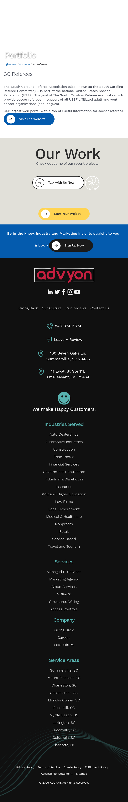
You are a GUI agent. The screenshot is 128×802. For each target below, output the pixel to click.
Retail (64, 531)
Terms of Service (49, 767)
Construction (64, 449)
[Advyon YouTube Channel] (77, 292)
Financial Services (64, 464)
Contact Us (99, 308)
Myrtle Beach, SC (64, 715)
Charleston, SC (64, 685)
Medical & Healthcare (64, 516)
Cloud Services (64, 586)
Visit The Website (32, 119)
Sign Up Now (74, 245)
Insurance (64, 486)
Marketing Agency (64, 579)
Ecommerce (64, 457)
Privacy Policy (25, 767)
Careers (64, 637)
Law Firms (64, 501)
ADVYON (55, 782)
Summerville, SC (64, 670)
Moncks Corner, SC (64, 700)
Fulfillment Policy (96, 767)
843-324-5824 (68, 326)
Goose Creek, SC (64, 692)
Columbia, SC (64, 737)
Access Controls (64, 609)
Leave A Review (68, 339)
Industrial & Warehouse (64, 479)
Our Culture (51, 308)
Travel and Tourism (64, 546)
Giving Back (28, 308)
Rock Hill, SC (64, 707)
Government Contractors (64, 472)
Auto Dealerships (64, 434)
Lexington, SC (64, 722)
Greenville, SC (64, 730)
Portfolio (24, 64)
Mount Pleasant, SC (64, 678)
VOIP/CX (64, 594)
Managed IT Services (64, 572)
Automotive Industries (64, 442)
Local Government (63, 509)
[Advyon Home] (64, 275)
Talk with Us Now (61, 182)
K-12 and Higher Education (64, 494)
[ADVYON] (25, 9)
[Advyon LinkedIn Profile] (51, 292)
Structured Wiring (64, 601)
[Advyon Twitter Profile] (57, 292)
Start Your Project (67, 214)
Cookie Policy (72, 767)
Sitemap (81, 773)
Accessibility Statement (56, 773)
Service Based (64, 539)
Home (11, 64)
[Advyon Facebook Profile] (64, 292)
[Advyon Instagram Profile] (70, 292)
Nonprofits (64, 524)
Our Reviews (75, 308)
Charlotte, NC (64, 745)
